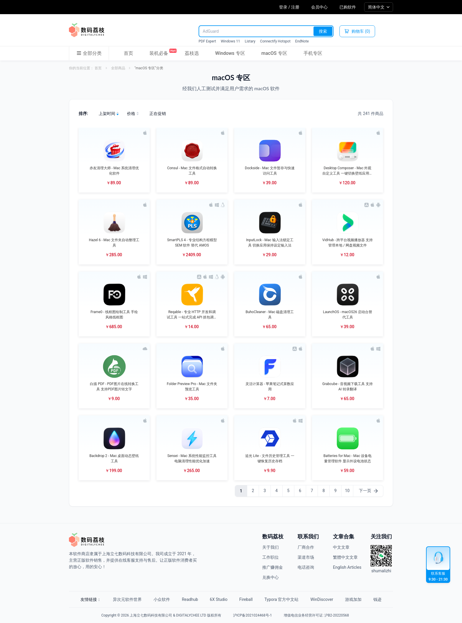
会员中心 (319, 7)
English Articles (347, 567)
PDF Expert (207, 41)
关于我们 (270, 547)
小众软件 (162, 599)
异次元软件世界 (127, 599)
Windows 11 (230, 41)
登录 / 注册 (289, 7)
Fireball (246, 599)
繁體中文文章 (345, 557)
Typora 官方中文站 (282, 599)
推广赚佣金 (272, 567)
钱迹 (377, 599)
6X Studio (218, 599)
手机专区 (312, 53)
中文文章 (341, 547)
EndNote (302, 41)
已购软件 (347, 7)
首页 (128, 53)
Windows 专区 (230, 53)
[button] (114, 160)
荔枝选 (192, 53)
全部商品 (118, 68)
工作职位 (270, 557)
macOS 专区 (274, 53)
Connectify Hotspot (275, 41)
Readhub (190, 599)
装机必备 (158, 52)
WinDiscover (321, 599)
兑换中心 (270, 577)
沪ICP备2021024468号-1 (252, 615)
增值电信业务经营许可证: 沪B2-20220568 (316, 615)
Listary (250, 41)
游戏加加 (353, 599)
